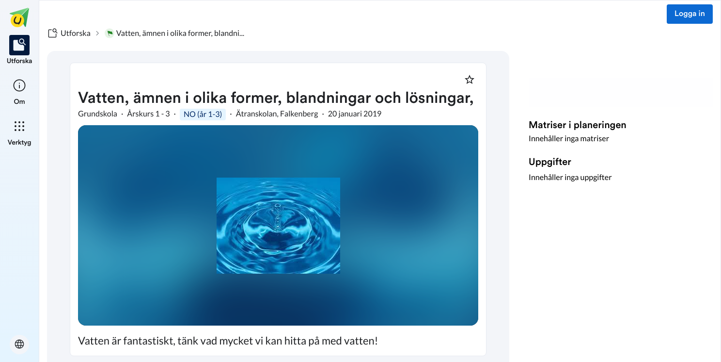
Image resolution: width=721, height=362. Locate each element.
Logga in (689, 14)
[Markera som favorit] (469, 79)
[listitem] (19, 50)
